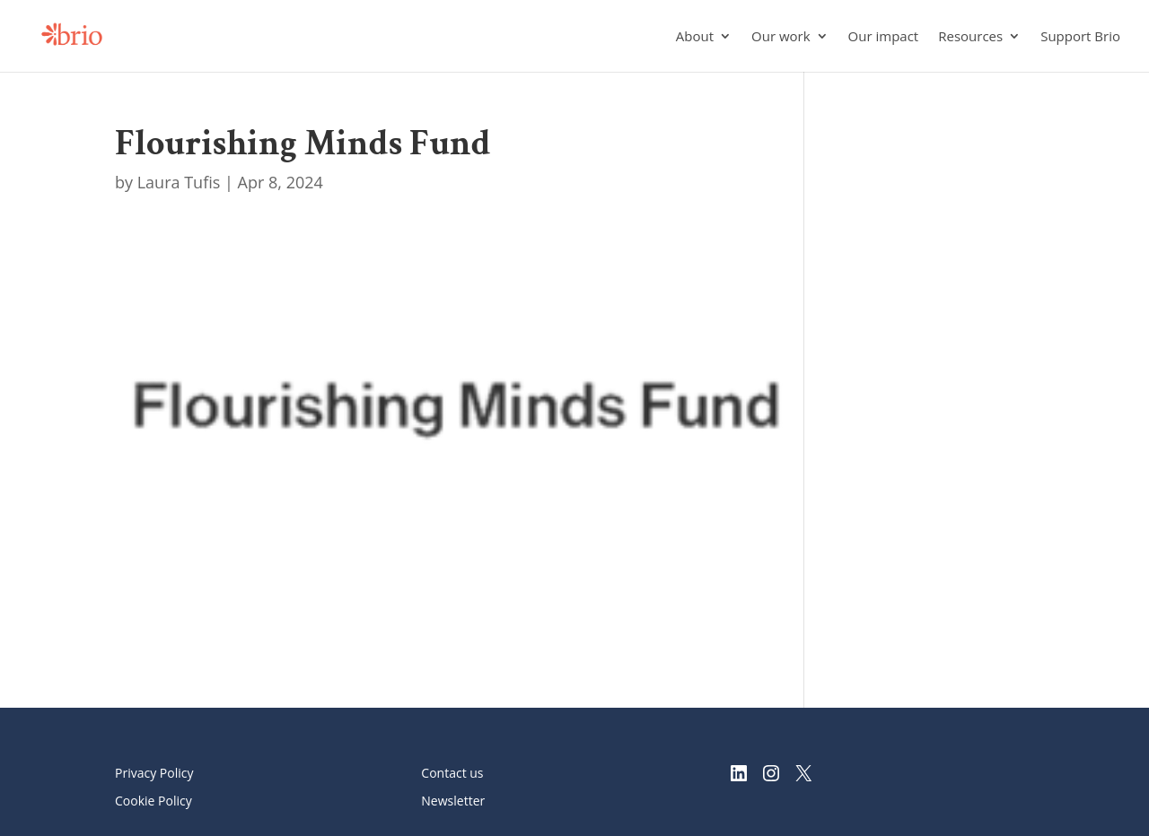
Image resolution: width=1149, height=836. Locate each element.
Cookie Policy (153, 800)
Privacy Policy (154, 772)
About (695, 37)
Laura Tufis (179, 182)
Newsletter (453, 800)
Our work (781, 37)
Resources (970, 37)
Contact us (452, 772)
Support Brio (1080, 37)
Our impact (883, 37)
